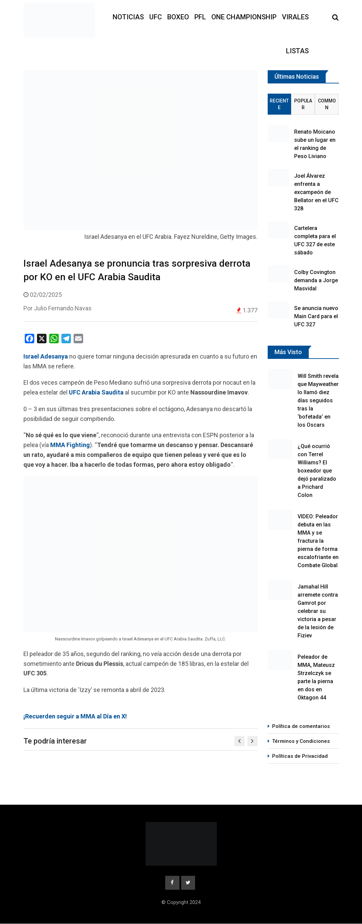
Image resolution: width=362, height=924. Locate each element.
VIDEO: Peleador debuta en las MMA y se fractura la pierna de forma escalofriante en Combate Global (318, 541)
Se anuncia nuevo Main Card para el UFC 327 (316, 316)
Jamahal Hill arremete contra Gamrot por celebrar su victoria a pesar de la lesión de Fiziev (318, 611)
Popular (303, 104)
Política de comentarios (301, 726)
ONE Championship (244, 17)
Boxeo (178, 17)
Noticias (128, 17)
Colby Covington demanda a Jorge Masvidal (316, 280)
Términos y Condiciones (301, 741)
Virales (295, 17)
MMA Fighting (70, 444)
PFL (200, 17)
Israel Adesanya (45, 356)
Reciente (279, 104)
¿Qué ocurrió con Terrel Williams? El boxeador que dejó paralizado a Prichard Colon (317, 470)
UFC (155, 17)
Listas (297, 51)
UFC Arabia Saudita (96, 392)
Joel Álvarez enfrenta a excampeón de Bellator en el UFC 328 (316, 192)
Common (327, 104)
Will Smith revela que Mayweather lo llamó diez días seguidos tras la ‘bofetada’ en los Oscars (318, 400)
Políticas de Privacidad (300, 756)
